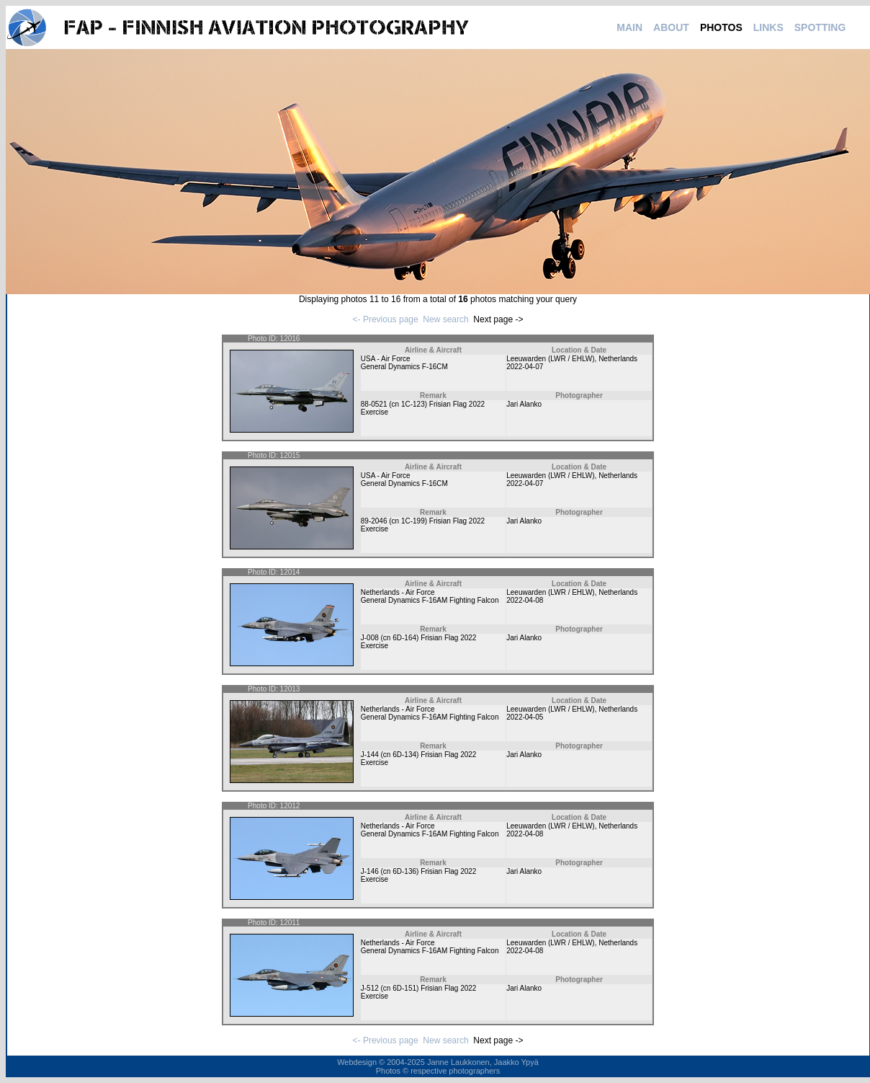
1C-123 (413, 404)
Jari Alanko (524, 404)
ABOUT (671, 27)
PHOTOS (721, 27)
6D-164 (404, 638)
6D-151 (404, 988)
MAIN (629, 27)
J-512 (370, 988)
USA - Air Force (386, 359)
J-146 (370, 871)
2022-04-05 (524, 717)
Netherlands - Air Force (398, 592)
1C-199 (413, 521)
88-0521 (374, 404)
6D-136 (404, 871)
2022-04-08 (524, 600)
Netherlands (617, 359)
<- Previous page (385, 319)
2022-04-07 (524, 367)
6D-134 (404, 755)
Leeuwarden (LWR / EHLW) (550, 359)
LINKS (768, 27)
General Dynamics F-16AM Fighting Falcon (430, 600)
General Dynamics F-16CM (404, 367)
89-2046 (374, 521)
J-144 (370, 755)
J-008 (370, 638)
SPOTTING (820, 27)
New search (445, 319)
